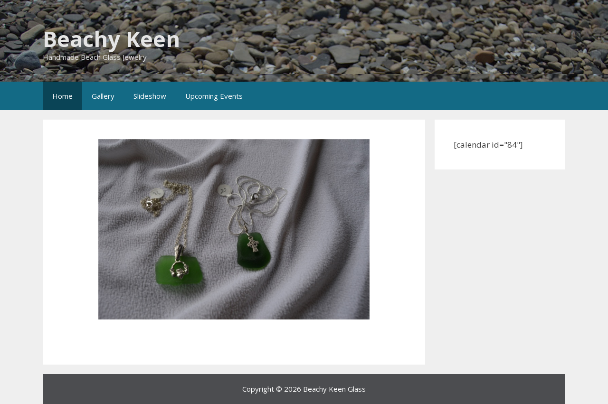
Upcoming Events (214, 96)
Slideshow (149, 96)
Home (62, 96)
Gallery (103, 96)
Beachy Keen (111, 38)
